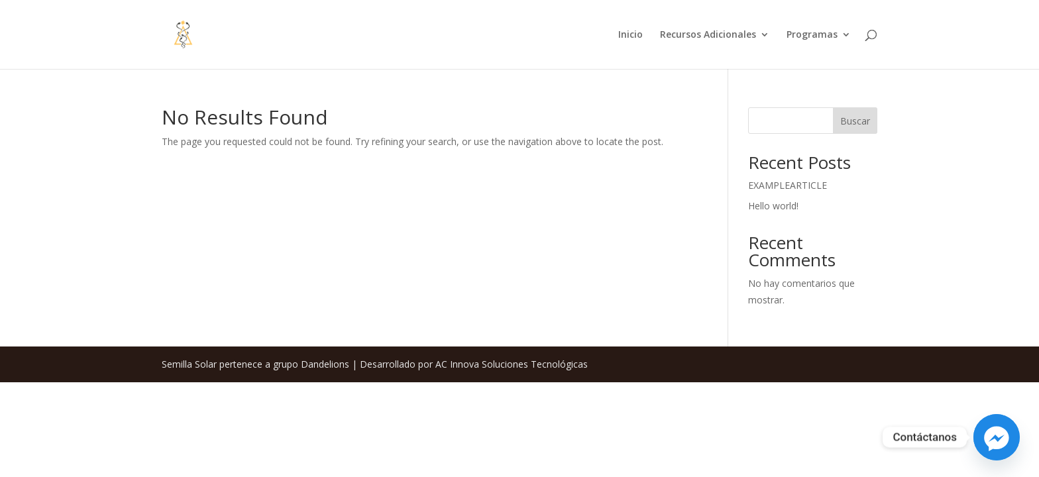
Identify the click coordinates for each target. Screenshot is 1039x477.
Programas (812, 35)
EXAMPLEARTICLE (787, 185)
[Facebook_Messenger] (996, 437)
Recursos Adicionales (708, 35)
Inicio (630, 35)
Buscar (855, 121)
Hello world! (773, 205)
